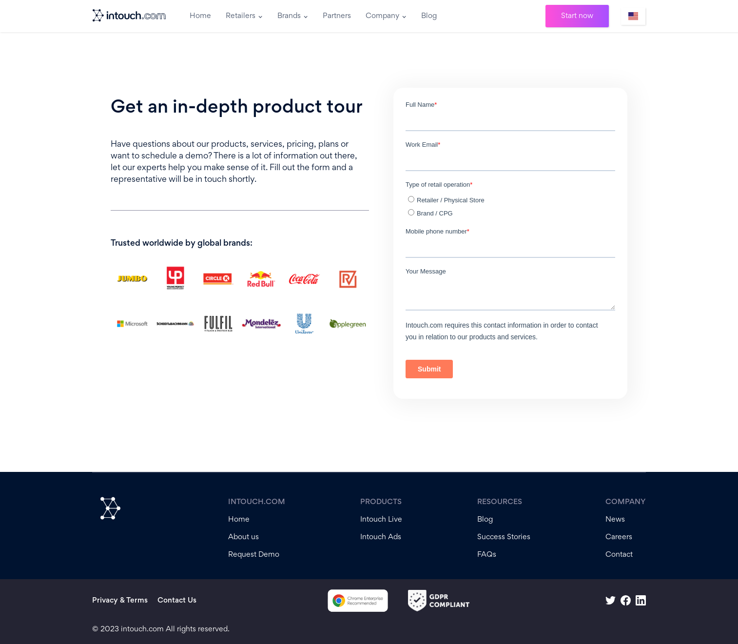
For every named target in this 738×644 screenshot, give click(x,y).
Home (200, 16)
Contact (619, 554)
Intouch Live (381, 519)
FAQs (486, 554)
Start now (577, 16)
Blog (429, 16)
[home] (130, 16)
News (615, 519)
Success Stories (503, 537)
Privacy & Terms (120, 600)
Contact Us (176, 600)
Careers (618, 537)
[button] (244, 16)
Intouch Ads (380, 537)
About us (243, 537)
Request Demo (253, 554)
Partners (337, 16)
